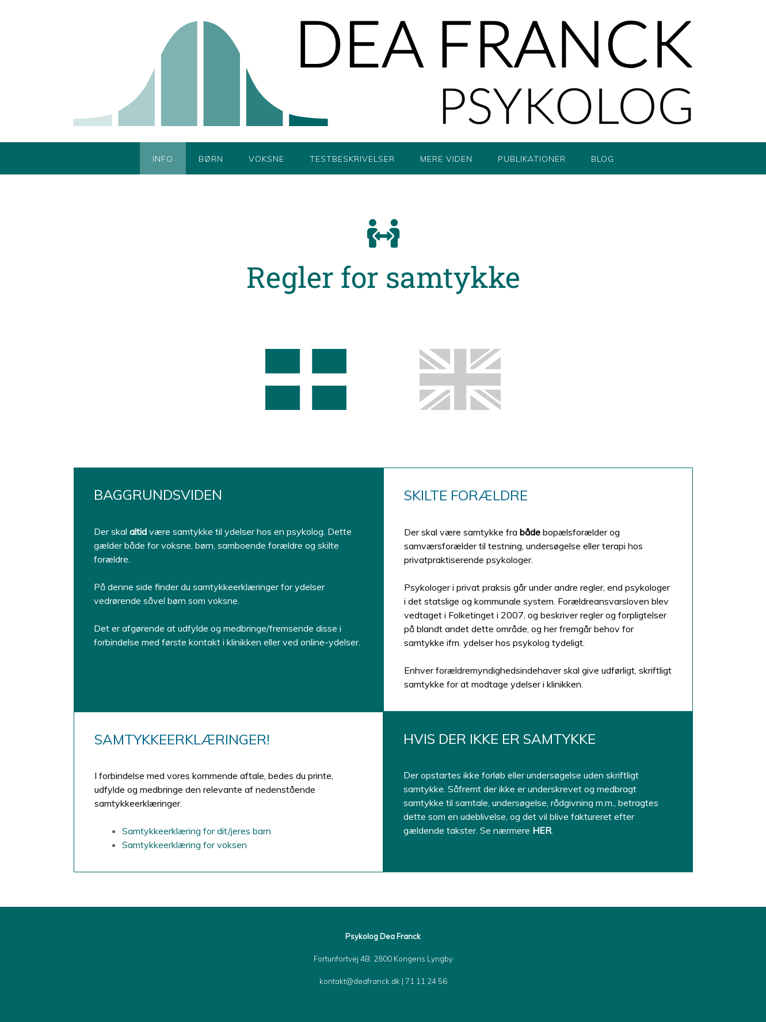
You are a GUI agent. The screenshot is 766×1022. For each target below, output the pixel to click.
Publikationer (532, 159)
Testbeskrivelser (352, 159)
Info (163, 159)
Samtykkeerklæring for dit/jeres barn (197, 831)
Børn (211, 159)
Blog (602, 159)
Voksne (266, 159)
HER (541, 830)
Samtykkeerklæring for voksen (185, 844)
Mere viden (446, 159)
